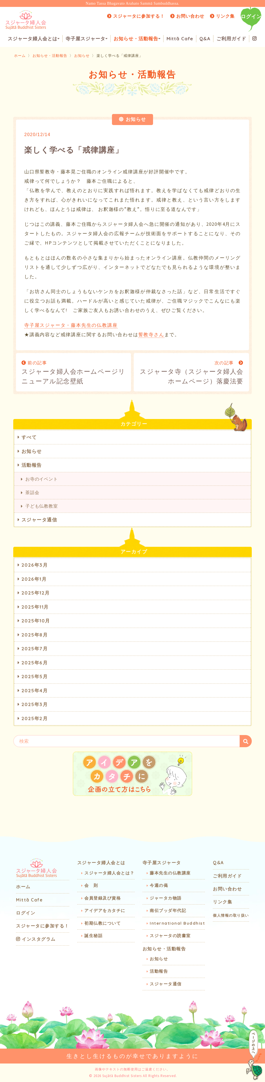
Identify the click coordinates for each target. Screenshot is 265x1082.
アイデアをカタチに (104, 910)
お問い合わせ (187, 16)
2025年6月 (35, 662)
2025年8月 (35, 635)
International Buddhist (177, 923)
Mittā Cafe (180, 38)
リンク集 (222, 16)
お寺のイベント (41, 479)
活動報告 (32, 465)
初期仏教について (102, 923)
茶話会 (32, 492)
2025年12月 (36, 593)
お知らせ (82, 55)
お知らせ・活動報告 (137, 38)
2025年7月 (35, 648)
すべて (29, 437)
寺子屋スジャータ (87, 38)
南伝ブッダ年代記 (168, 910)
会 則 (91, 885)
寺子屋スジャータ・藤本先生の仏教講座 (70, 325)
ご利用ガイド (231, 38)
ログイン (251, 16)
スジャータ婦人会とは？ (109, 873)
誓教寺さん (151, 335)
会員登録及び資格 (102, 898)
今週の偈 (159, 885)
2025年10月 (36, 621)
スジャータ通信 (39, 520)
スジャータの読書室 (170, 935)
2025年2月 (35, 718)
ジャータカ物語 (166, 898)
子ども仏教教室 (41, 506)
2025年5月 (35, 676)
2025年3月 (35, 704)
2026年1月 (34, 579)
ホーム (20, 55)
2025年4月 (35, 690)
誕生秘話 (93, 935)
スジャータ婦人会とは (34, 38)
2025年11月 (35, 607)
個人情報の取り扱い (231, 915)
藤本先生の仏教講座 (170, 873)
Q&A (204, 38)
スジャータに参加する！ (136, 16)
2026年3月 (35, 565)
